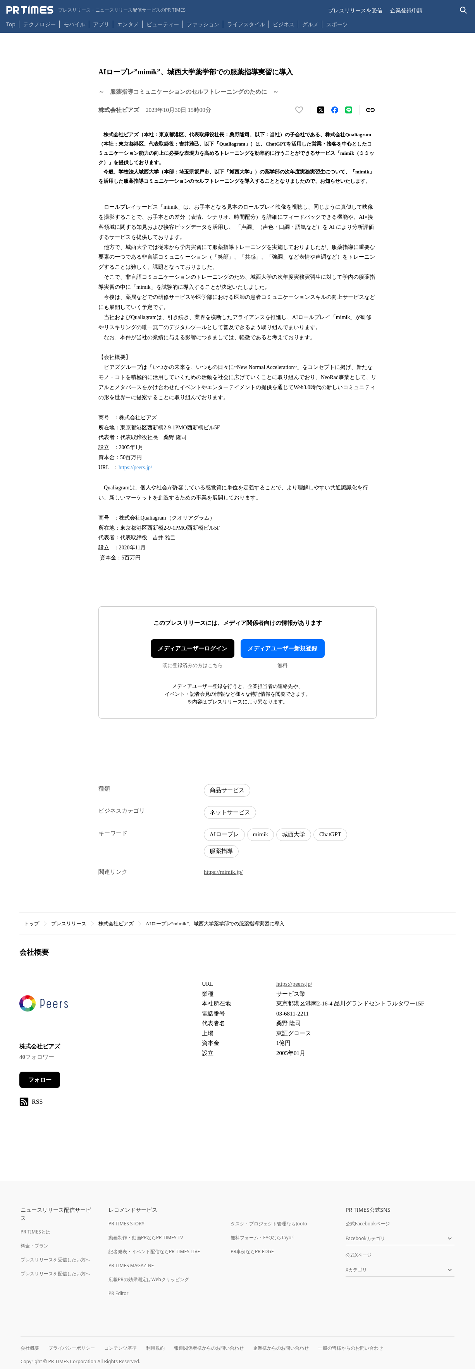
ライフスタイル (246, 24)
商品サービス (227, 790)
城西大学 (293, 834)
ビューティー (162, 24)
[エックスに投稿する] (321, 110)
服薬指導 (221, 851)
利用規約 (155, 1348)
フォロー (40, 1080)
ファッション (203, 24)
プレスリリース (68, 923)
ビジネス (283, 24)
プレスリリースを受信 (355, 10)
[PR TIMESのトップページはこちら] (96, 10)
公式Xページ (359, 1255)
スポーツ (337, 24)
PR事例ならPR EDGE (252, 1251)
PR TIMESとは (35, 1231)
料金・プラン (34, 1245)
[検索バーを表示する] (463, 10)
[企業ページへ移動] (43, 1005)
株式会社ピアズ (116, 923)
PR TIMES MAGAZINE (131, 1265)
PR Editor (118, 1293)
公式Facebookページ (368, 1223)
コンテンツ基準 (120, 1348)
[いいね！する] (299, 110)
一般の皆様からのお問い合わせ (350, 1348)
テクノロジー (39, 24)
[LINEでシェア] (348, 110)
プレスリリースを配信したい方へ (55, 1273)
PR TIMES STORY (126, 1223)
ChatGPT (330, 834)
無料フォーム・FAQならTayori (262, 1237)
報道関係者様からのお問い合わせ (209, 1348)
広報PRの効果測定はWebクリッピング (148, 1279)
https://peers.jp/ (135, 467)
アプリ (101, 24)
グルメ (310, 24)
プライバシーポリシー (71, 1348)
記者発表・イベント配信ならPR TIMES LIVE (154, 1251)
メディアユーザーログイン (192, 648)
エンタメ (128, 24)
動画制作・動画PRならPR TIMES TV (145, 1237)
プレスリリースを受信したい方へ (55, 1259)
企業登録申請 (406, 10)
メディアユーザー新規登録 (282, 648)
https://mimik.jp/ (223, 872)
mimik (260, 834)
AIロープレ (224, 834)
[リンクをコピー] (370, 110)
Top (10, 24)
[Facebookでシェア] (335, 110)
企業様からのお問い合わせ (281, 1348)
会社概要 (30, 1348)
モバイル (74, 24)
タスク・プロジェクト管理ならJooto (269, 1223)
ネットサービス (230, 812)
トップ (31, 923)
